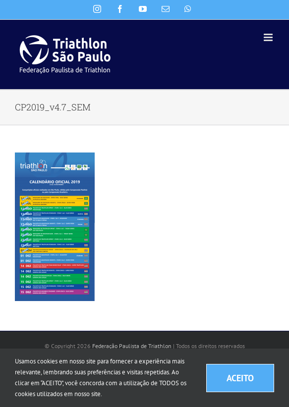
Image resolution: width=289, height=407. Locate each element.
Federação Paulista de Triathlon (132, 346)
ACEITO (240, 378)
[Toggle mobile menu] (269, 37)
